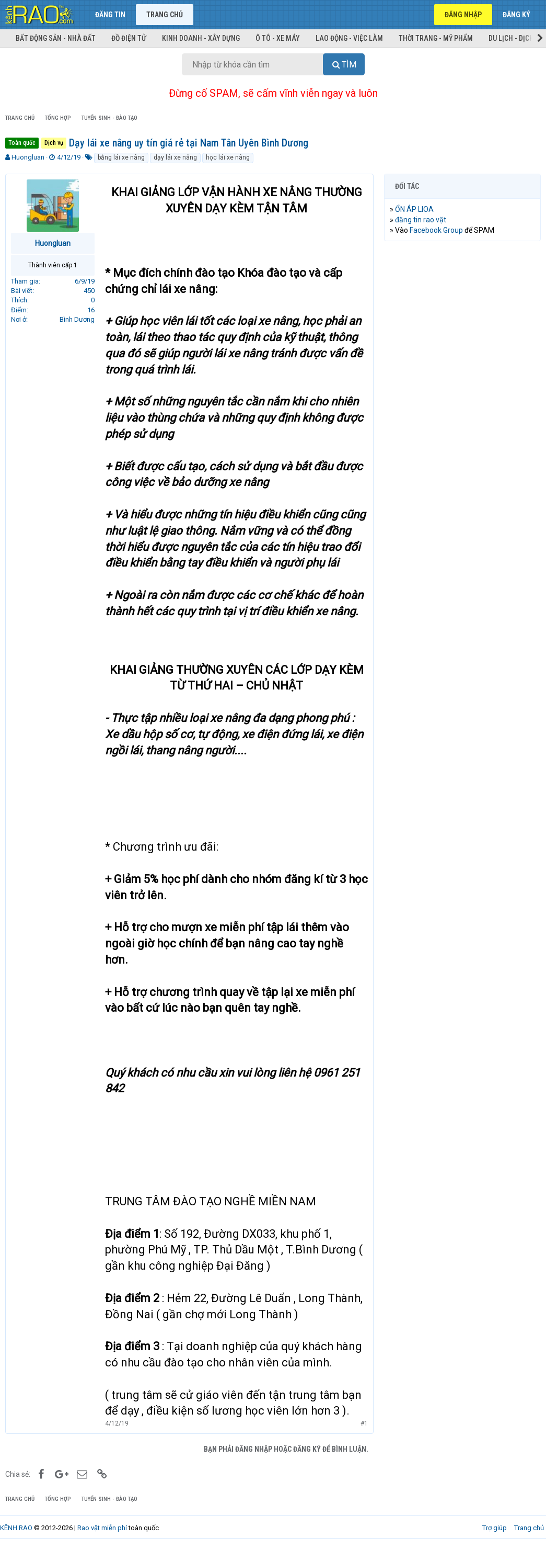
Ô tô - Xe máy (277, 38)
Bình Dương (77, 319)
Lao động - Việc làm (349, 38)
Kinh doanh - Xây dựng (201, 38)
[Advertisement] (462, 317)
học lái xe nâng (228, 157)
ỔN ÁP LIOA (414, 209)
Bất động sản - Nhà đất (56, 38)
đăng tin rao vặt (420, 220)
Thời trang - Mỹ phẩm (436, 38)
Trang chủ (164, 14)
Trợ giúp (494, 1528)
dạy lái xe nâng (175, 157)
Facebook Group (436, 230)
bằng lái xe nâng (121, 157)
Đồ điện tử (128, 38)
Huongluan (27, 157)
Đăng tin (110, 14)
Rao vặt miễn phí (102, 1528)
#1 (364, 1423)
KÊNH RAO (16, 1528)
